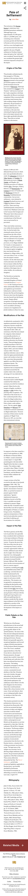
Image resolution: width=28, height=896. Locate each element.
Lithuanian (13, 176)
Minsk (20, 180)
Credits (9, 881)
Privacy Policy (17, 881)
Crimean (6, 191)
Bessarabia (7, 195)
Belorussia (14, 87)
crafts (12, 390)
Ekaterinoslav (16, 189)
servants (6, 390)
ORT (14, 588)
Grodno (17, 178)
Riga (6, 203)
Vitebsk (6, 182)
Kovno (10, 178)
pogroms (6, 484)
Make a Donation (14, 874)
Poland (17, 89)
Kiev (10, 186)
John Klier (15, 19)
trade (21, 567)
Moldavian (9, 193)
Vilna (5, 178)
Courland (6, 201)
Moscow (6, 80)
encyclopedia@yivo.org (18, 878)
